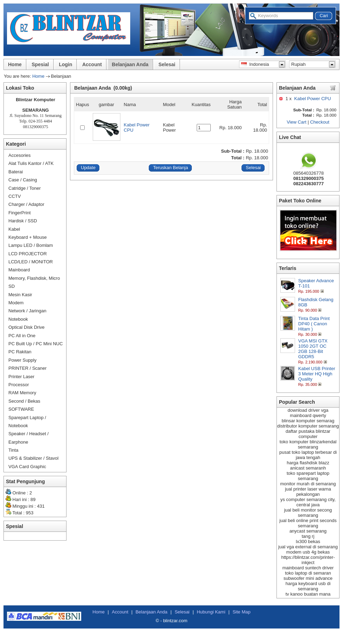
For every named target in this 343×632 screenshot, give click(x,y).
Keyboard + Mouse (27, 237)
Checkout (319, 122)
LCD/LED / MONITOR (30, 261)
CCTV (14, 196)
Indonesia (255, 64)
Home (15, 64)
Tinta (13, 450)
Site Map (241, 611)
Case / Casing (22, 179)
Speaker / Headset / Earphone (28, 437)
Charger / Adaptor (26, 204)
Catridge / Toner (24, 188)
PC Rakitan (19, 351)
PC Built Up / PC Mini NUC (35, 343)
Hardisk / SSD (22, 220)
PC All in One (21, 335)
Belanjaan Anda (130, 64)
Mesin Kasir (20, 294)
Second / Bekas (24, 401)
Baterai (15, 171)
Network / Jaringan (27, 310)
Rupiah (298, 64)
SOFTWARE (21, 409)
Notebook (18, 319)
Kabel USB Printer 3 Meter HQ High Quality (316, 374)
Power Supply (22, 360)
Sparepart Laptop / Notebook (27, 421)
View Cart (296, 122)
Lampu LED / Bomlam (30, 245)
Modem (15, 302)
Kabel (14, 229)
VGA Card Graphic (27, 466)
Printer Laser (21, 376)
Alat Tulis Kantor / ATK (31, 163)
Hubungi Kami (211, 611)
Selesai (167, 64)
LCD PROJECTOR (27, 253)
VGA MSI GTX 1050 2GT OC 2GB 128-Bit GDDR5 (313, 348)
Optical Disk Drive (26, 327)
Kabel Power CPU (312, 98)
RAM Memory (22, 392)
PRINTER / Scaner (27, 368)
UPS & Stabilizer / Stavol (33, 458)
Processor (18, 384)
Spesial (40, 64)
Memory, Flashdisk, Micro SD (34, 282)
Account (92, 64)
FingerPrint (19, 212)
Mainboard (19, 269)
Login (65, 64)
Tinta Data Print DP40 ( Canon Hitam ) (314, 324)
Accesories (19, 155)
